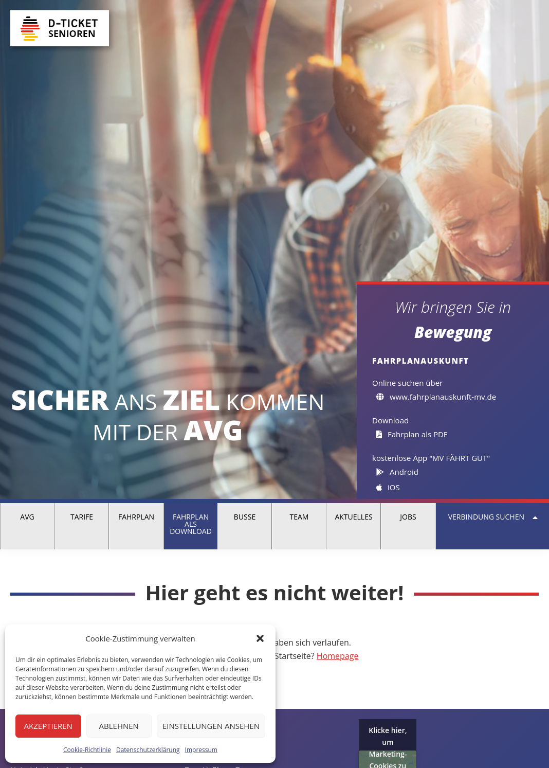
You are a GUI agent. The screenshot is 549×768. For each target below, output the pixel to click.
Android (397, 472)
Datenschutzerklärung (148, 749)
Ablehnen (119, 726)
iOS (388, 487)
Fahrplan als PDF (412, 434)
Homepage (338, 656)
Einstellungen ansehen (211, 726)
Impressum (201, 749)
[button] (260, 638)
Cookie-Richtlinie (87, 749)
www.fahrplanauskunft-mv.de (436, 396)
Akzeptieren (48, 726)
